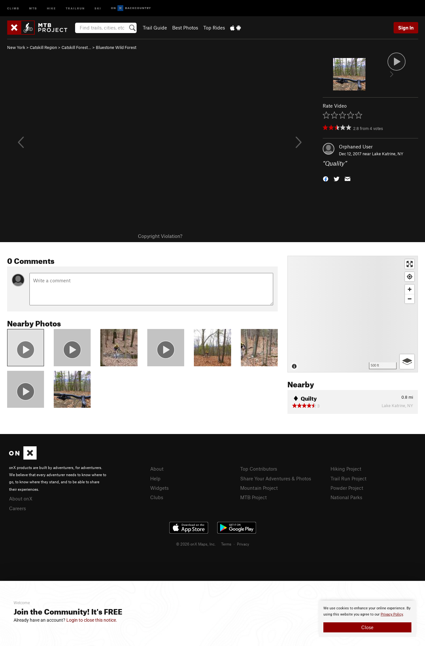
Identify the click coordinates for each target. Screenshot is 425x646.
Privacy (243, 544)
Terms (226, 544)
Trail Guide (155, 27)
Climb (13, 8)
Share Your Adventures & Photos (275, 478)
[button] (326, 178)
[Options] (407, 361)
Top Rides (214, 27)
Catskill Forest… (76, 47)
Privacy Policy (392, 614)
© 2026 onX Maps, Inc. (196, 544)
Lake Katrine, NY (387, 153)
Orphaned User (356, 146)
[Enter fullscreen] (409, 264)
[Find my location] (409, 276)
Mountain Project (259, 488)
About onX (20, 498)
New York (16, 47)
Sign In (406, 27)
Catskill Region (43, 47)
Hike (51, 8)
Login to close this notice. (91, 620)
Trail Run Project (348, 478)
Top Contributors (258, 469)
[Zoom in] (409, 289)
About (156, 469)
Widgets (159, 488)
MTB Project (253, 497)
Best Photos (185, 27)
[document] (367, 618)
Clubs (156, 497)
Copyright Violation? (160, 236)
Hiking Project (345, 469)
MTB (33, 8)
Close (367, 627)
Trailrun (75, 8)
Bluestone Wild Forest (116, 47)
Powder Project (346, 488)
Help (155, 478)
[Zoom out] (409, 298)
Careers (17, 508)
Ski (98, 8)
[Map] (353, 314)
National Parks (346, 497)
